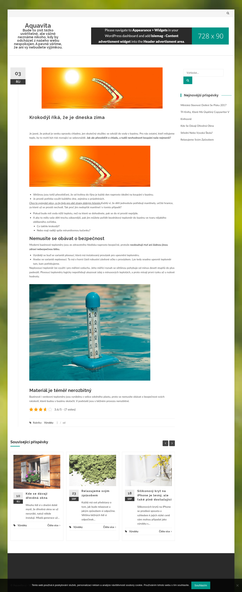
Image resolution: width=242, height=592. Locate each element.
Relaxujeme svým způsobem (197, 139)
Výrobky (48, 422)
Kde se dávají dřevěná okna (197, 125)
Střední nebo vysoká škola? (197, 132)
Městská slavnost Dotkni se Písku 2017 (203, 105)
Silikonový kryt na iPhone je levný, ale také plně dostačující (154, 495)
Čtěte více (53, 525)
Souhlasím (201, 585)
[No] (237, 585)
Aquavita (38, 25)
